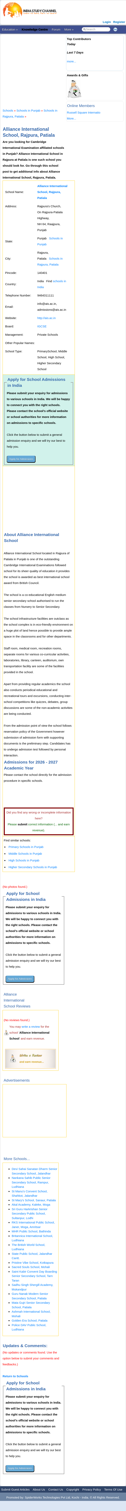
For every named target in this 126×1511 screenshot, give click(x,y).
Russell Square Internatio (83, 112)
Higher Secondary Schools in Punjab (33, 867)
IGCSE (42, 326)
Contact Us (55, 1489)
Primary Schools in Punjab (26, 847)
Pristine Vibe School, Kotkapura (33, 1262)
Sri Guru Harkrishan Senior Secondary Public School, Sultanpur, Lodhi (29, 1213)
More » (69, 29)
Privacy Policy (91, 1489)
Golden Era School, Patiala (29, 1320)
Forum (56, 29)
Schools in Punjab (28, 110)
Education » (10, 29)
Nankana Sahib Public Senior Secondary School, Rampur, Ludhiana (31, 1182)
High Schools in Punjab (24, 860)
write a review (31, 1026)
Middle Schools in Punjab (25, 853)
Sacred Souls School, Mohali (31, 1267)
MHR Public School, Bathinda (31, 1231)
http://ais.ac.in (46, 318)
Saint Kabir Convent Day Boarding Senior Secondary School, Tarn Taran (34, 1276)
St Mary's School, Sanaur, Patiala (34, 1200)
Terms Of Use (113, 1489)
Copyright (72, 1489)
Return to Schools (15, 1376)
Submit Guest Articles (15, 1489)
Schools (8, 110)
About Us (39, 1489)
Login (107, 22)
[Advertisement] (64, 68)
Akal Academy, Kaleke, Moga (31, 1204)
